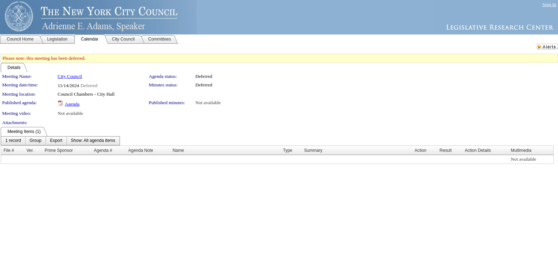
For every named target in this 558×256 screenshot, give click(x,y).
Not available (208, 102)
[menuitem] (13, 141)
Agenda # (103, 150)
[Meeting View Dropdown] (93, 141)
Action (420, 150)
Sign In (549, 4)
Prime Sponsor (59, 150)
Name (178, 150)
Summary (313, 150)
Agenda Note (140, 150)
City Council (70, 76)
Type (287, 150)
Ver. (30, 150)
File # (9, 150)
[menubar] (60, 140)
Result (445, 150)
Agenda (72, 104)
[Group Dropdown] (35, 141)
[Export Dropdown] (56, 141)
